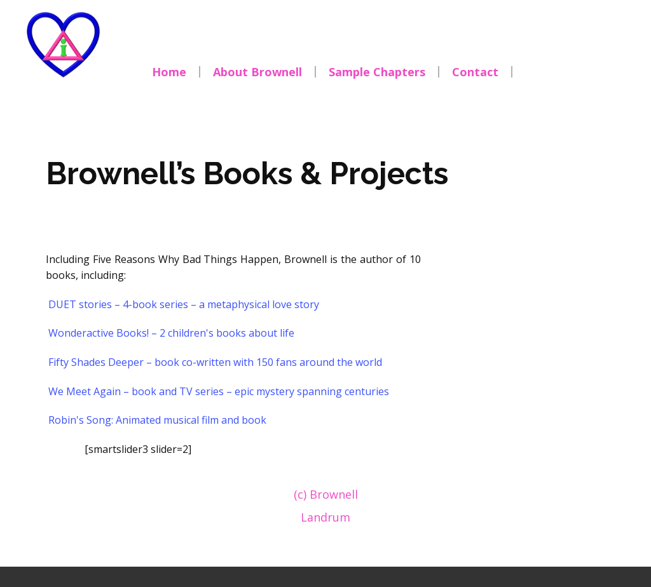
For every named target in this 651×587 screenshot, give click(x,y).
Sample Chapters (377, 72)
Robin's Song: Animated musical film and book (157, 420)
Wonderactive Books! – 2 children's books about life (171, 333)
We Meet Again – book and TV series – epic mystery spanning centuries (218, 391)
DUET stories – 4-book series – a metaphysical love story (183, 304)
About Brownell (257, 72)
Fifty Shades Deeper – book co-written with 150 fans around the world (215, 362)
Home (169, 72)
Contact (475, 72)
